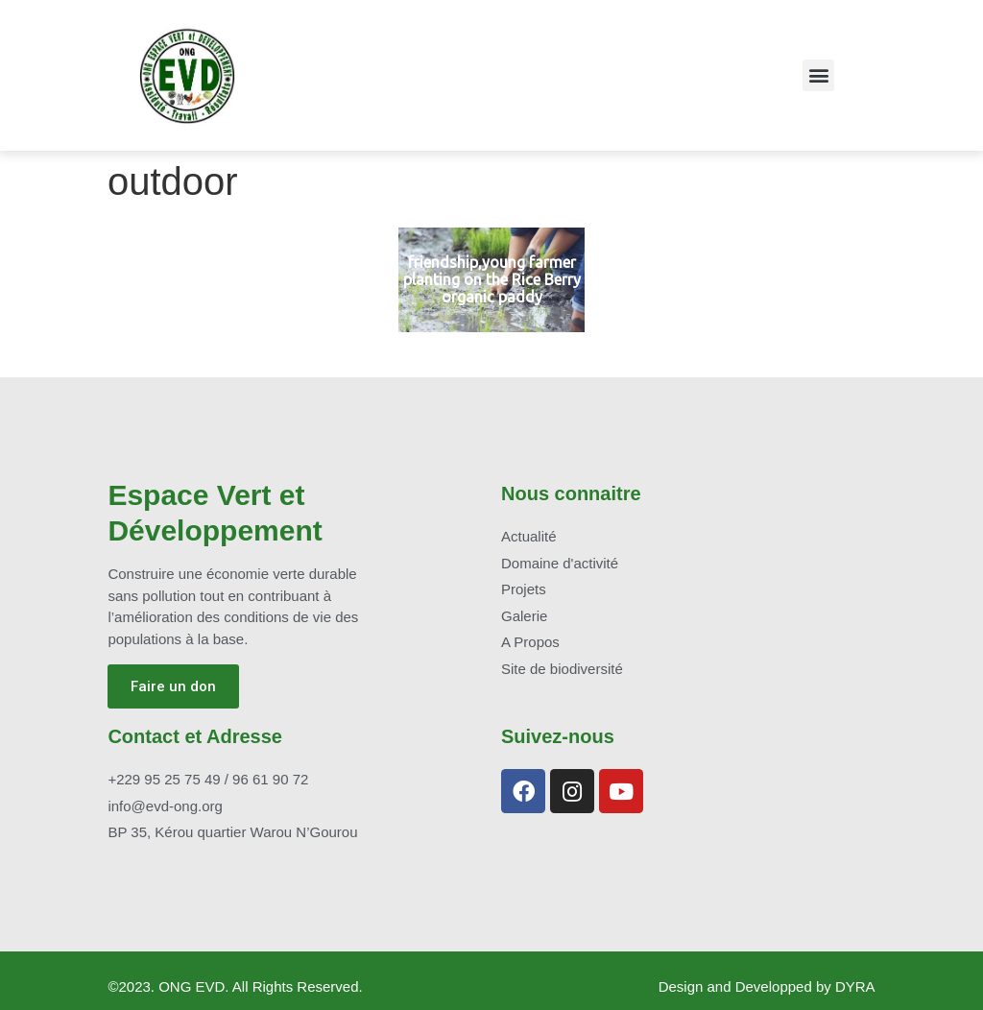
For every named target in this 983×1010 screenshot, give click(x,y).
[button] (818, 75)
